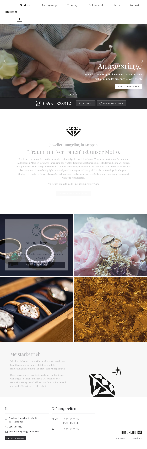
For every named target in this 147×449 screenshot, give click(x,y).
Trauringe (73, 5)
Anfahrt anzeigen (16, 438)
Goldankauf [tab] (76, 94)
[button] (5, 61)
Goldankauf (96, 5)
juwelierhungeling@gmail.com (24, 431)
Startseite (26, 5)
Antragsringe (50, 5)
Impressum (120, 438)
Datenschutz (135, 438)
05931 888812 (53, 103)
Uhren (116, 5)
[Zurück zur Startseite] (11, 12)
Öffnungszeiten (111, 103)
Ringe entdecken (128, 86)
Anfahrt (86, 103)
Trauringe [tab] (73, 94)
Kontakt (134, 5)
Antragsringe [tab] (70, 94)
